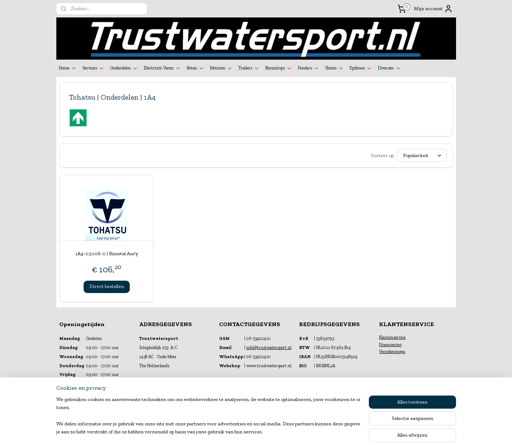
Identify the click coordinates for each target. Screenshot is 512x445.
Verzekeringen (392, 351)
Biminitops (278, 68)
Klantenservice (392, 337)
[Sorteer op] (422, 155)
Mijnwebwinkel (327, 431)
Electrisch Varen (162, 68)
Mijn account (433, 8)
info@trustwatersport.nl (268, 347)
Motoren (221, 68)
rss (249, 431)
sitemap (237, 431)
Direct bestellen (106, 286)
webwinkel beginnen (272, 431)
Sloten (334, 68)
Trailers (248, 68)
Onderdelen (124, 68)
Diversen (389, 68)
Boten (195, 68)
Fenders (308, 68)
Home (68, 68)
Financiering (390, 344)
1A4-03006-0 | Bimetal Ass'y (106, 253)
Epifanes (361, 68)
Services (93, 68)
